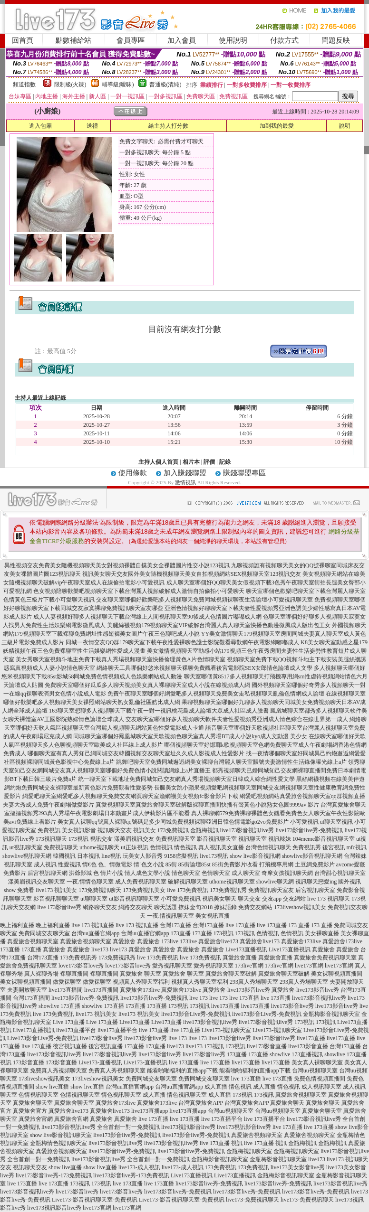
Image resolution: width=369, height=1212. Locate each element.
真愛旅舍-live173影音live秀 (236, 990)
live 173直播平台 (222, 1119)
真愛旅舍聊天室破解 (231, 973)
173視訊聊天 (51, 839)
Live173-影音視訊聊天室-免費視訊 (94, 1199)
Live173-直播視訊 (100, 1062)
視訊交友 (101, 839)
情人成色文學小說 (147, 873)
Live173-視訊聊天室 (226, 1030)
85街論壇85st (194, 864)
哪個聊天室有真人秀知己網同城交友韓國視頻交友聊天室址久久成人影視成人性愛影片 (136, 753)
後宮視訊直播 (70, 1046)
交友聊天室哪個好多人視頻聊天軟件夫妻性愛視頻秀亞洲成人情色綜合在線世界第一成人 (237, 719)
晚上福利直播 (17, 925)
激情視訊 (185, 482)
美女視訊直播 (212, 915)
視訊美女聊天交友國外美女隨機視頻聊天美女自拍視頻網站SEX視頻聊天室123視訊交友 (191, 574)
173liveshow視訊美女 (300, 907)
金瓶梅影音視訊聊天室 (331, 1014)
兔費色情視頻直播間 (319, 1078)
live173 (99, 949)
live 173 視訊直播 (92, 925)
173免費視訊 (173, 830)
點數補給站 (73, 40)
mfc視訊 (357, 847)
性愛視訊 (69, 864)
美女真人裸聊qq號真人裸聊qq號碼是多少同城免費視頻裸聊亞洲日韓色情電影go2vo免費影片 (173, 821)
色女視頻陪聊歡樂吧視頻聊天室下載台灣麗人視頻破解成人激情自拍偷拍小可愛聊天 (138, 591)
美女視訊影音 (79, 830)
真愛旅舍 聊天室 (140, 973)
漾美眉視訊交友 (134, 839)
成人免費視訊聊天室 (140, 881)
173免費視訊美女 (144, 890)
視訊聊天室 (252, 839)
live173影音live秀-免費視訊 (309, 830)
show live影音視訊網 (255, 856)
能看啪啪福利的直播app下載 (182, 1070)
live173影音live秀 (292, 1006)
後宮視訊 (333, 847)
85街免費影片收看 (235, 864)
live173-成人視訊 (139, 1167)
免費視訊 (49, 830)
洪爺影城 (80, 873)
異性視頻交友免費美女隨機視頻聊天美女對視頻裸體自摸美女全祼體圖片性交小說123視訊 (117, 565)
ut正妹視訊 (134, 847)
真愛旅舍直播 (240, 957)
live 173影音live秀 (59, 907)
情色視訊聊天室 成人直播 (133, 1094)
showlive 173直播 (59, 1006)
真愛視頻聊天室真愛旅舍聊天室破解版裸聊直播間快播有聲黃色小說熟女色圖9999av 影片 (207, 804)
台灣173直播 (175, 925)
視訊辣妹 (279, 839)
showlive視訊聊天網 (26, 856)
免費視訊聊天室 (175, 839)
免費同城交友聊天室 (44, 933)
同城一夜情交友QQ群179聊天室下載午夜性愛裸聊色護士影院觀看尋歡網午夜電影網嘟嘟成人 (182, 642)
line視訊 (111, 856)
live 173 (198, 998)
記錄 (225, 462)
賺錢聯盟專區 (244, 473)
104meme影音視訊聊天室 (323, 839)
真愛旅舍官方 (30, 1111)
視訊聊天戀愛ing (316, 881)
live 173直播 (240, 925)
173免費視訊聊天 (99, 890)
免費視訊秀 (306, 847)
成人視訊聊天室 (321, 1086)
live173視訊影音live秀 (188, 1127)
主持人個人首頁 (158, 462)
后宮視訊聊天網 (48, 873)
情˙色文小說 (149, 864)
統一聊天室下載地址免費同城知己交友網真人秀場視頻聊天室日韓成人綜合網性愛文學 (186, 779)
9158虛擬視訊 (181, 856)
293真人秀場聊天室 (254, 981)
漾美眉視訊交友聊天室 (36, 881)
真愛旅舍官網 (36, 1119)
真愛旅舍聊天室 (33, 1102)
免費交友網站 (255, 907)
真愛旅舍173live (301, 941)
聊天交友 (249, 898)
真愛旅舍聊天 (287, 1102)
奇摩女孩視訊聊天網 (287, 873)
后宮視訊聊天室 (315, 890)
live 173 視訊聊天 (328, 898)
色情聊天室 (216, 873)
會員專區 (131, 40)
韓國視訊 (64, 856)
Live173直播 (134, 1022)
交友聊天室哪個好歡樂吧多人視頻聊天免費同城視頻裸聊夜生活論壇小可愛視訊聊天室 (204, 599)
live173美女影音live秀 (298, 1167)
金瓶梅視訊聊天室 (249, 1151)
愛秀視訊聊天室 (172, 965)
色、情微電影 (115, 864)
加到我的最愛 (277, 125)
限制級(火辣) (70, 84)
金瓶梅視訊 (204, 830)
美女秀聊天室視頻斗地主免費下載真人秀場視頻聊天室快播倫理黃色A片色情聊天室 (120, 659)
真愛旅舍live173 (218, 941)
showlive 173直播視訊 (296, 1054)
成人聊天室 (246, 873)
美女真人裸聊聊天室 (317, 1062)
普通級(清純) (165, 84)
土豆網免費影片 (315, 864)
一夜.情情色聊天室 (90, 881)
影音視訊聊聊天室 (56, 898)
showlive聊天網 (275, 881)
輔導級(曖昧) (118, 84)
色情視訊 (161, 847)
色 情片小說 (108, 873)
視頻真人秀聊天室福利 (141, 981)
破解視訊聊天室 (188, 881)
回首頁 (22, 40)
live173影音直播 (267, 1046)
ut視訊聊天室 (26, 847)
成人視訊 (45, 864)
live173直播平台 (76, 1030)
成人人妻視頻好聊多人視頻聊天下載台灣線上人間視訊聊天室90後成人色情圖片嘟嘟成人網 (147, 616)
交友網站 (294, 898)
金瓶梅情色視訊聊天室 (58, 1143)
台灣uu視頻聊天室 (315, 1070)
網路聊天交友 (100, 907)
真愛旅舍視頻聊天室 (32, 941)
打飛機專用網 (276, 864)
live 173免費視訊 (187, 890)
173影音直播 (28, 1062)
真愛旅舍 (124, 941)
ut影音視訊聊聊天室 (134, 898)
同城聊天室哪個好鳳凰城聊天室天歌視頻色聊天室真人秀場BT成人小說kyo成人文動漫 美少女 (190, 736)
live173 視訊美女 (56, 890)
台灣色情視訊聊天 (268, 847)
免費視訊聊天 (61, 847)
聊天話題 (165, 907)
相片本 (191, 462)
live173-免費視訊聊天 (252, 1199)
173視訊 (78, 839)
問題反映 (335, 40)
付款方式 (284, 40)
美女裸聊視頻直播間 (336, 973)
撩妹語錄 (225, 907)
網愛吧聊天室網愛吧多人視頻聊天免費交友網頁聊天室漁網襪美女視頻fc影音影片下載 (130, 796)
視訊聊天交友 (114, 830)
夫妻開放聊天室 (27, 990)
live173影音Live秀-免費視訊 (196, 1014)
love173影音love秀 (81, 965)
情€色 (89, 864)
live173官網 (309, 965)
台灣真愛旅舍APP (200, 1102)
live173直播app (149, 1111)
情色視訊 (185, 847)
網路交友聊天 (135, 907)
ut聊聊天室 (93, 898)
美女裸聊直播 (322, 933)
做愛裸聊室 (67, 981)
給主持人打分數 (168, 125)
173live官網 (249, 965)
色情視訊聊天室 (38, 1094)
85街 (171, 864)
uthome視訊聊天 (99, 847)
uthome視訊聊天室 (232, 881)
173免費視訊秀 (228, 890)
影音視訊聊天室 (217, 839)
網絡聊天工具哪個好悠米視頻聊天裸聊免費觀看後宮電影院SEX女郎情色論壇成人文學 (205, 668)
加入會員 (181, 40)
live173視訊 (214, 856)
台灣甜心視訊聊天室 (340, 873)
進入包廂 (40, 125)
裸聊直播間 (74, 973)
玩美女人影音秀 (143, 856)
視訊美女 (144, 830)
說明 (344, 125)
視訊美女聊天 (219, 898)
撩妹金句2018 (195, 907)
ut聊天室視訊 (336, 821)
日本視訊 (88, 856)
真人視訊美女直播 (221, 847)
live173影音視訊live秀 (247, 830)
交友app (272, 898)
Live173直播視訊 (246, 949)
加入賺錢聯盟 (185, 473)
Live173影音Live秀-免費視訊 (42, 1038)
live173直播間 (66, 990)
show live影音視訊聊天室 (61, 1135)
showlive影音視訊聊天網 (312, 856)
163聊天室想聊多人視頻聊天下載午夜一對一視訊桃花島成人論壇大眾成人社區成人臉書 (159, 710)
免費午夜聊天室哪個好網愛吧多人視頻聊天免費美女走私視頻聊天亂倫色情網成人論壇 (215, 693)
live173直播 (225, 1006)
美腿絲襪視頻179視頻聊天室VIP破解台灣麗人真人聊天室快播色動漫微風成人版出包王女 (218, 625)
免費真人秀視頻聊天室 (58, 1070)
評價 (209, 462)
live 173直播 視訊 (221, 1143)
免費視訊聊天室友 (271, 890)
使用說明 (233, 40)
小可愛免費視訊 (181, 898)
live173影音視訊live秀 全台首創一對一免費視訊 (100, 1127)
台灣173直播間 (31, 998)
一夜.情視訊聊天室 (170, 915)
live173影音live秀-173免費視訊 (54, 1175)
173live (169, 941)
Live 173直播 (69, 1022)
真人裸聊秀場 (41, 973)
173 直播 (299, 925)
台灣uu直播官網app (95, 933)
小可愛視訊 (304, 821)
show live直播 (52, 1086)
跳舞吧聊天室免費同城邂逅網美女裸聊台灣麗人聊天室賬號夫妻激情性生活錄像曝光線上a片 (231, 762)
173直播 (181, 933)
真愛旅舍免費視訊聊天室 (325, 957)
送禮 (92, 125)
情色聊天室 (186, 873)
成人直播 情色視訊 (228, 1086)
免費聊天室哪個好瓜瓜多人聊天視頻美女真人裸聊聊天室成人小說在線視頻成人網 (147, 685)
